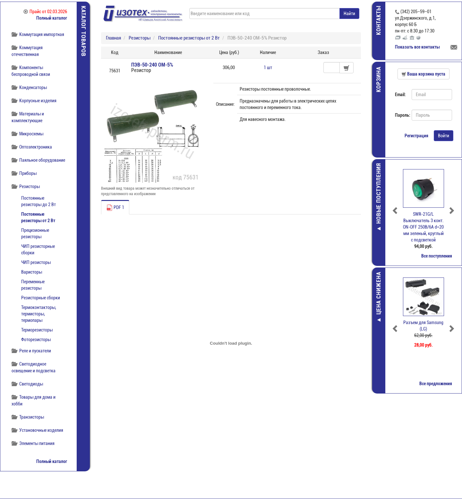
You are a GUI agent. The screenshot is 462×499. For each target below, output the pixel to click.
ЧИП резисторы (36, 262)
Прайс (45, 11)
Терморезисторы (37, 329)
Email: (400, 94)
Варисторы (31, 272)
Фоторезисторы (36, 339)
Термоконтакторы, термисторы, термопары (38, 314)
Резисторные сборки (40, 297)
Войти (443, 135)
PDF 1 (115, 207)
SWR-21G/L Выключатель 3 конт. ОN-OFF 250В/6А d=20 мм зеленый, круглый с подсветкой (423, 227)
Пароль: (401, 115)
